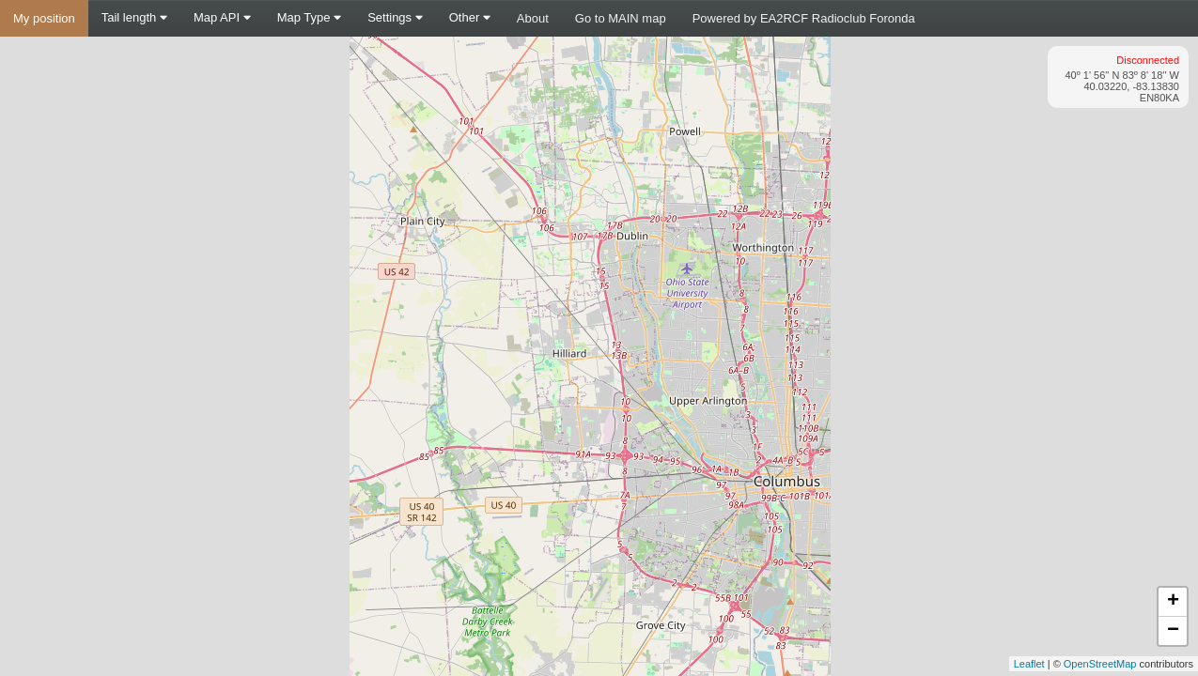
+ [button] (1173, 602)
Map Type (309, 17)
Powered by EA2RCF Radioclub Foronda (803, 18)
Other (469, 17)
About (533, 18)
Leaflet (1029, 663)
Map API (222, 17)
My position (44, 18)
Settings (395, 17)
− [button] (1173, 631)
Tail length (134, 17)
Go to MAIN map (620, 18)
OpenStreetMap (1100, 663)
